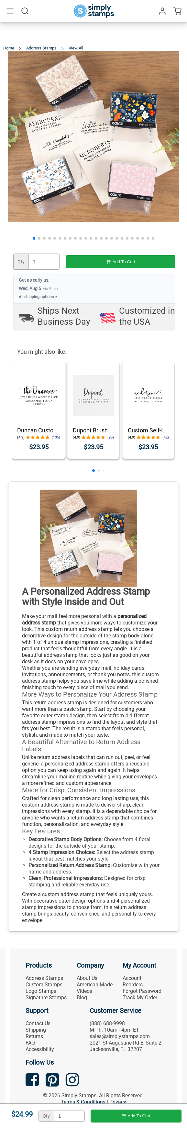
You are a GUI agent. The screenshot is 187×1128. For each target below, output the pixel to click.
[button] (34, 238)
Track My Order (140, 997)
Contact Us (38, 1023)
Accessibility (40, 1049)
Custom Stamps (44, 985)
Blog (82, 997)
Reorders (133, 985)
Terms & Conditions (83, 1102)
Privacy (117, 1102)
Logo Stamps (41, 991)
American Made (95, 985)
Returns (34, 1036)
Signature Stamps (46, 997)
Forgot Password (142, 991)
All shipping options (38, 297)
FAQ (30, 1043)
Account (132, 978)
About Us (87, 978)
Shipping (36, 1030)
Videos (84, 991)
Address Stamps (44, 978)
